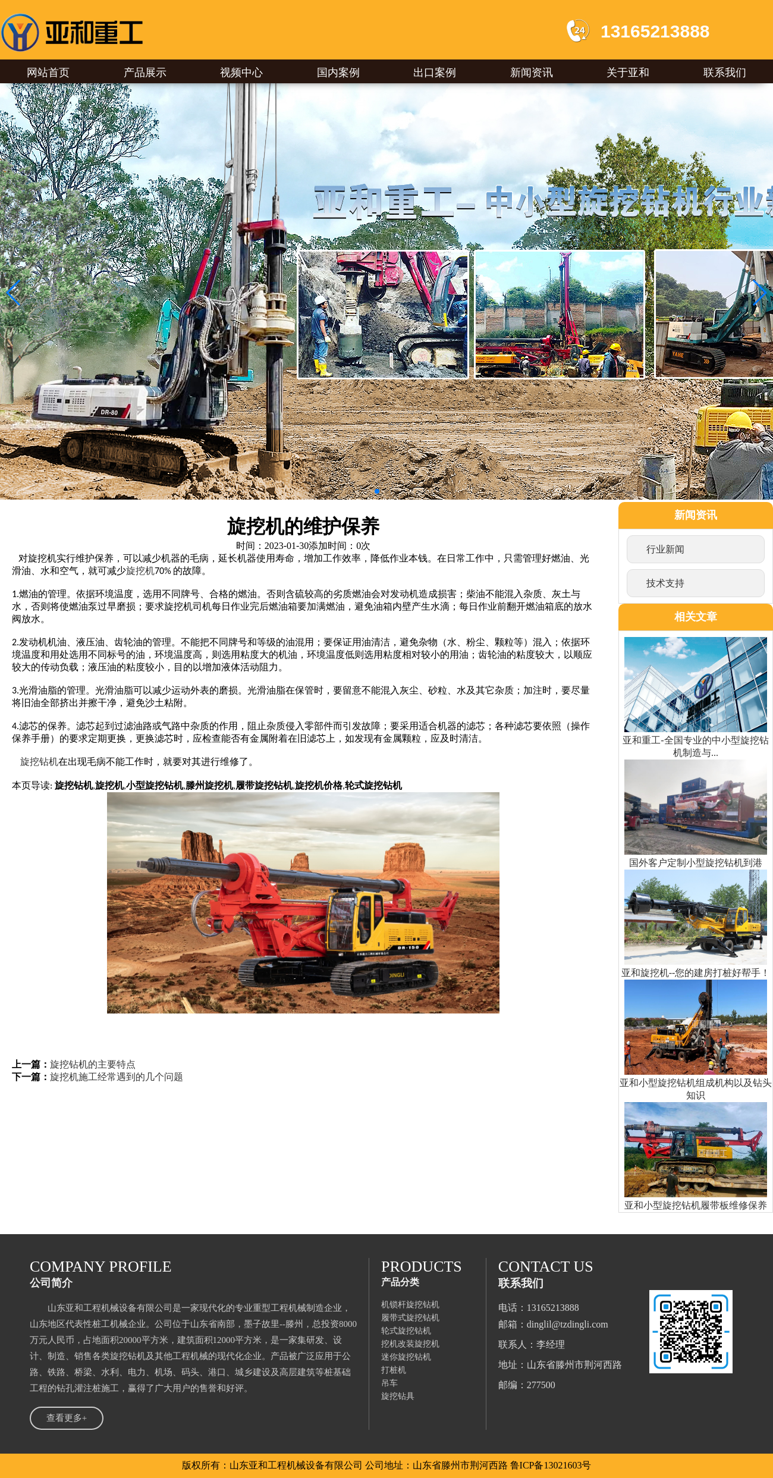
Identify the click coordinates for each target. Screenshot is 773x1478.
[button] (14, 293)
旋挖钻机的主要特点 (93, 1064)
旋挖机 (140, 571)
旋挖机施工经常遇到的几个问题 (116, 1077)
